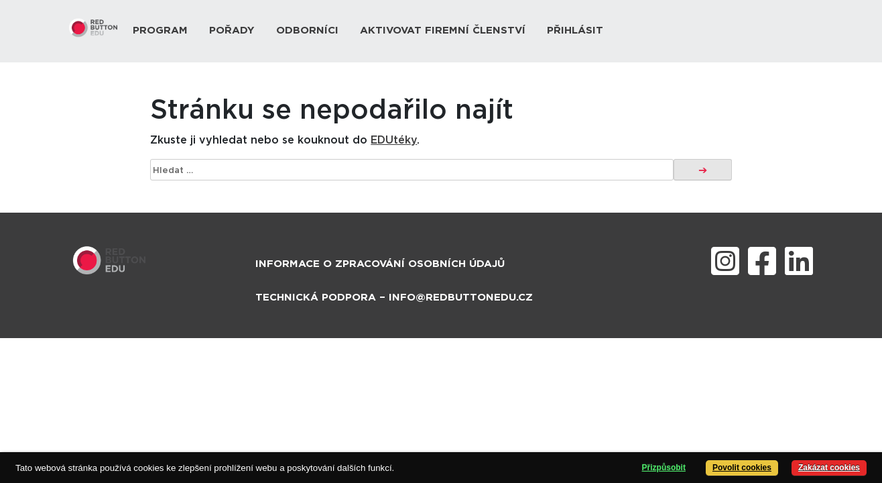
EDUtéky (394, 140)
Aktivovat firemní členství (442, 30)
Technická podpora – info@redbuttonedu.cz (394, 297)
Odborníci (307, 30)
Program (160, 30)
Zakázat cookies (829, 467)
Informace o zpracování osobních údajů (380, 264)
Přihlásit (575, 30)
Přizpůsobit (664, 467)
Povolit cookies (741, 467)
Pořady (232, 30)
